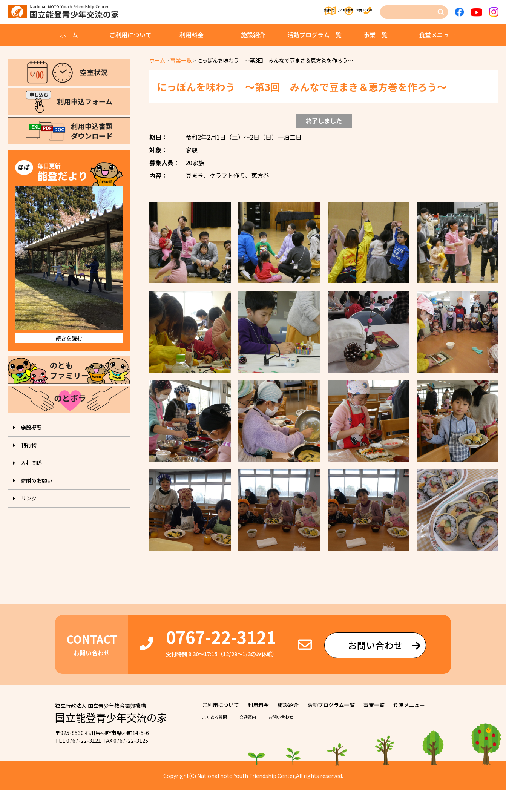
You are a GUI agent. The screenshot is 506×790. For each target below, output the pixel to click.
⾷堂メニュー (437, 34)
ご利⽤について (130, 34)
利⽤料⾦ (191, 34)
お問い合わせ (359, 12)
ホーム (69, 34)
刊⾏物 (29, 445)
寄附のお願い (36, 480)
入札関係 (31, 462)
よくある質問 (308, 12)
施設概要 (31, 427)
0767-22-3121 (221, 636)
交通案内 (261, 12)
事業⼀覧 (375, 34)
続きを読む (69, 338)
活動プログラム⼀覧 (314, 34)
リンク (29, 498)
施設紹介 (253, 34)
